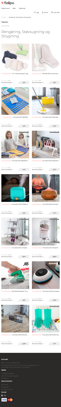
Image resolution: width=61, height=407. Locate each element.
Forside (3, 17)
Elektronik (22, 8)
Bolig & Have (5, 8)
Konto (45, 12)
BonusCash (5, 387)
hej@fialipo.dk (15, 363)
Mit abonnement (7, 389)
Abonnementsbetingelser (9, 376)
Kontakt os (4, 378)
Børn (14, 8)
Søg (36, 12)
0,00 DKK (55, 12)
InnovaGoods (5, 25)
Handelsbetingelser (7, 373)
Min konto (4, 384)
